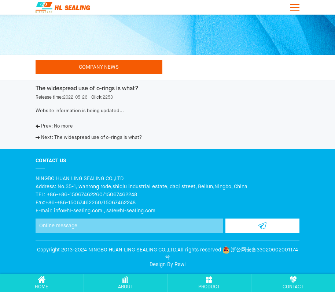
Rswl (180, 264)
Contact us (51, 160)
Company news (99, 67)
